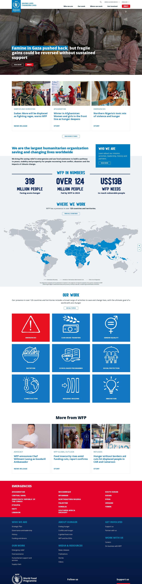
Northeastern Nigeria (69, 499)
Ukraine (109, 503)
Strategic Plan (17, 526)
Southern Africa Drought (66, 511)
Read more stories (71, 136)
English (124, 2)
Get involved (112, 6)
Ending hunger (64, 526)
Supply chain (16, 564)
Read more (17, 64)
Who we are (68, 6)
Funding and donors (19, 538)
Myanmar (63, 495)
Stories (61, 558)
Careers (108, 542)
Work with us (114, 537)
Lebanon (16, 512)
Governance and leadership (22, 530)
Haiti (14, 509)
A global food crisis (65, 534)
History (14, 534)
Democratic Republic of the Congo (23, 500)
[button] (139, 245)
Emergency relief (18, 550)
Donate (126, 6)
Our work (81, 6)
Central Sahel (19, 495)
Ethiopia (16, 505)
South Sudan (111, 492)
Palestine (63, 503)
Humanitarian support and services (22, 559)
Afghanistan (18, 492)
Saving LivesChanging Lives (29, 4)
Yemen (108, 506)
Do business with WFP (113, 546)
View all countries (71, 213)
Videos (60, 562)
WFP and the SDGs (65, 538)
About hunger (67, 522)
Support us (109, 526)
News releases (63, 550)
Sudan (108, 495)
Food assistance (18, 554)
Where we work (96, 6)
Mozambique (64, 492)
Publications (63, 554)
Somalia (62, 506)
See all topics (71, 308)
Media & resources (111, 2)
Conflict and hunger (65, 530)
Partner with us (111, 530)
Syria (107, 499)
